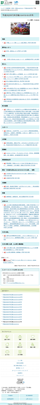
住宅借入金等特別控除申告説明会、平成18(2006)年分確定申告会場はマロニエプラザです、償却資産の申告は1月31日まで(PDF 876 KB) (21, 69)
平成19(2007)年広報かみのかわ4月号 (12, 314)
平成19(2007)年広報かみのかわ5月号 (12, 312)
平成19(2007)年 (29, 8)
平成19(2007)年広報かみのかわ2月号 (12, 319)
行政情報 (8, 8)
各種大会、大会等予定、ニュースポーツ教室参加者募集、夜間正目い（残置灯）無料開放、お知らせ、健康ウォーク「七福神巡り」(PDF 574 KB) (21, 132)
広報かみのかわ (19, 8)
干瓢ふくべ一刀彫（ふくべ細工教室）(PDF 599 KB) (20, 42)
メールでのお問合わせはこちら (16, 283)
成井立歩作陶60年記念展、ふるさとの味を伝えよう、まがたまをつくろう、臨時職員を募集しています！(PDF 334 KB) (21, 237)
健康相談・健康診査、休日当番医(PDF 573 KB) (19, 196)
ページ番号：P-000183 (33, 20)
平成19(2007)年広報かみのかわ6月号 (12, 309)
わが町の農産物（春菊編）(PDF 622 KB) (17, 252)
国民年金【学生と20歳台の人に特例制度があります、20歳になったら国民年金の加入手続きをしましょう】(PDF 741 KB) (21, 94)
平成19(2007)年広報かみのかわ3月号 (12, 317)
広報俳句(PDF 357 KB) (12, 178)
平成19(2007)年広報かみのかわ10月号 (12, 299)
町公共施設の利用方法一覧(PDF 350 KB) (17, 81)
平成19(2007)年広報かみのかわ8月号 (12, 304)
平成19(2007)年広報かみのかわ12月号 (12, 294)
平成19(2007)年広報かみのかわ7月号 (12, 307)
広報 (12, 8)
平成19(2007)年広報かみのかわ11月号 (12, 297)
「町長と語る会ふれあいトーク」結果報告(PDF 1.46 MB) (21, 59)
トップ (2, 8)
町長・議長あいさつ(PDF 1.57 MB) (15, 51)
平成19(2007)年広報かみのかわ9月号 (12, 302)
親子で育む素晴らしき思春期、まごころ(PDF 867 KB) (20, 74)
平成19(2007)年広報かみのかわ (11, 324)
